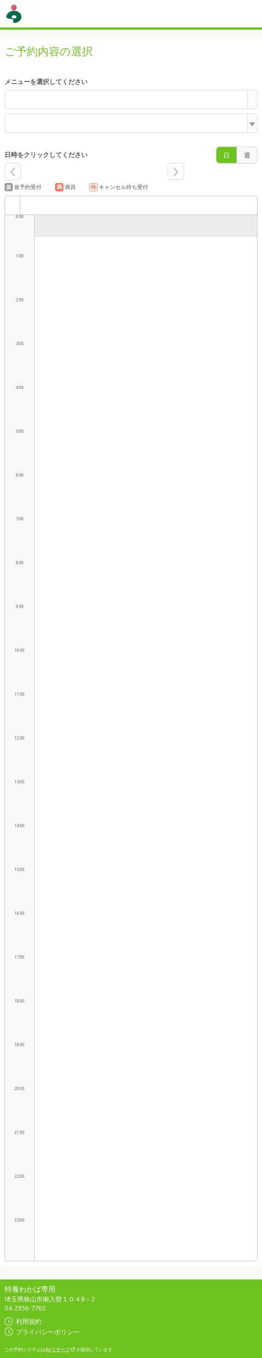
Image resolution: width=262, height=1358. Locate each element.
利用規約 (23, 1321)
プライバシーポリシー (42, 1331)
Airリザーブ (60, 1349)
